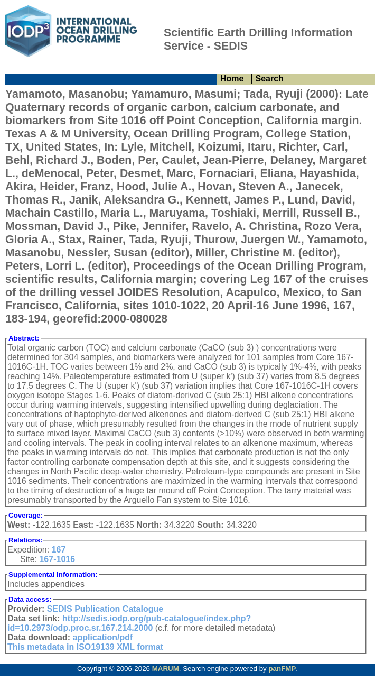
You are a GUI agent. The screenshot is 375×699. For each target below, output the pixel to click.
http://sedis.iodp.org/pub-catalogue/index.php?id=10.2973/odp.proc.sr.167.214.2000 (129, 623)
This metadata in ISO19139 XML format (85, 646)
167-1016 (57, 559)
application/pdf (103, 637)
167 (59, 549)
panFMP (282, 669)
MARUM (165, 669)
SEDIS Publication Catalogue (105, 608)
